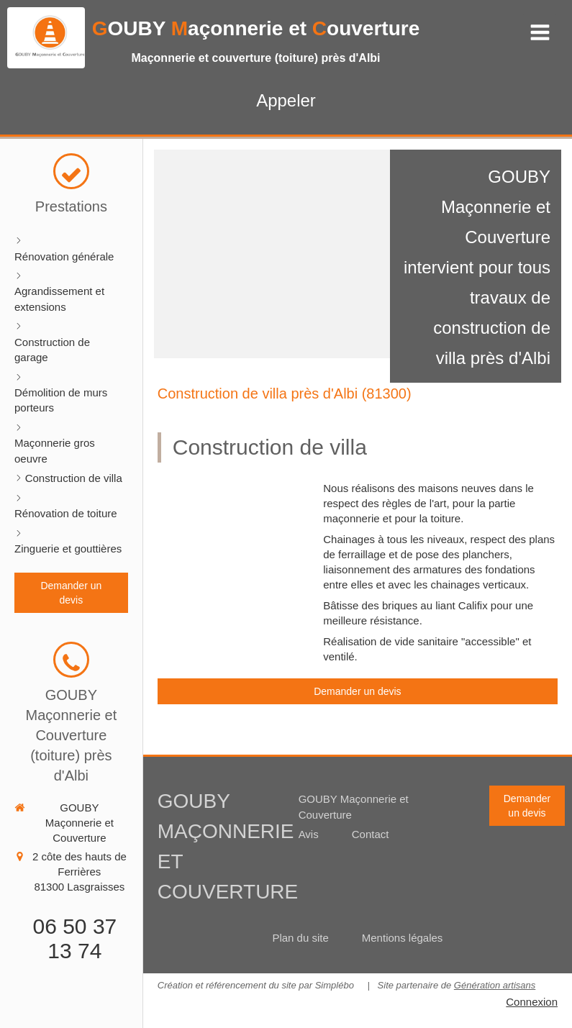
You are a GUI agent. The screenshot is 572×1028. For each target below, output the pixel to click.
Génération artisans (494, 985)
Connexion (532, 1002)
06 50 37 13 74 (74, 938)
